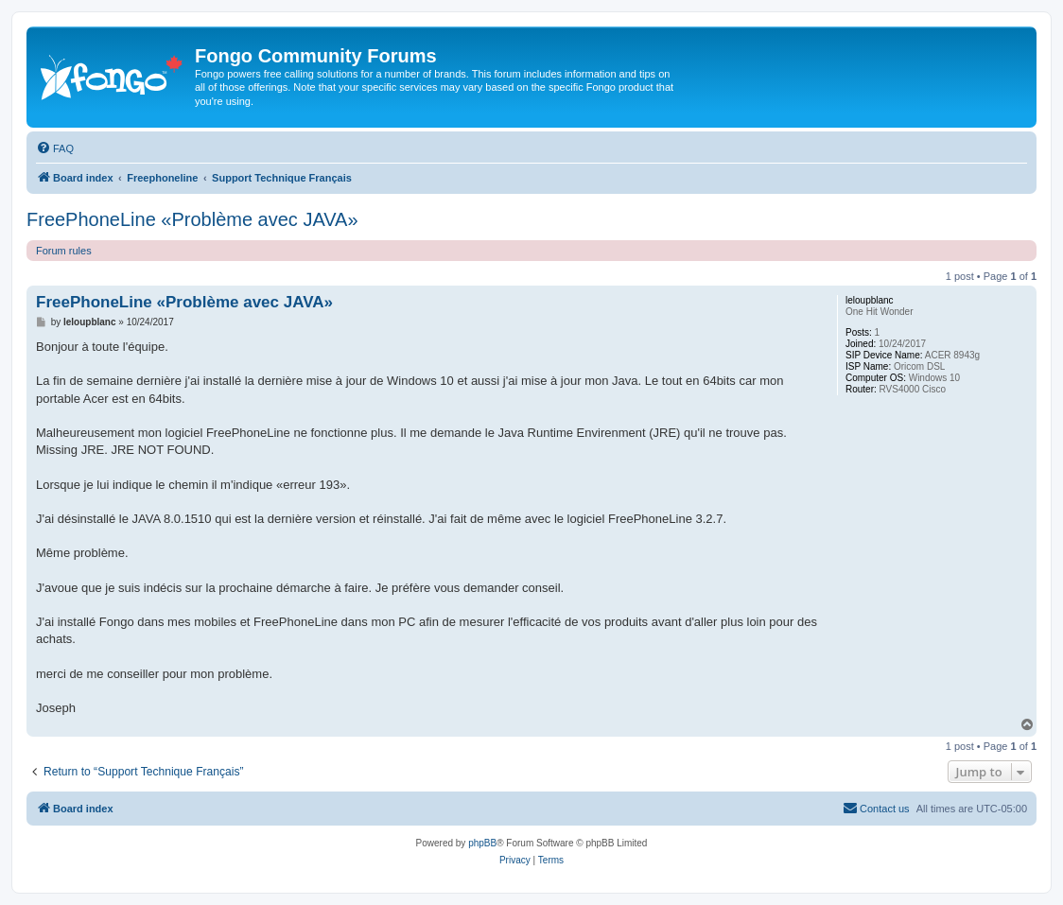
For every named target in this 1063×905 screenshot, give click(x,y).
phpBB (482, 843)
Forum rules (64, 250)
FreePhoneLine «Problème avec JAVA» (192, 219)
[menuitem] (55, 148)
